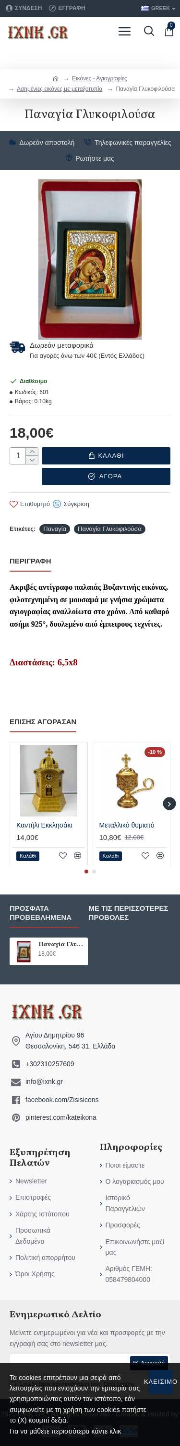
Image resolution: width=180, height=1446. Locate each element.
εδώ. (130, 1431)
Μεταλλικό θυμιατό (127, 823)
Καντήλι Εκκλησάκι (44, 823)
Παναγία (54, 526)
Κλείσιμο (161, 1381)
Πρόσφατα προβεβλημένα (41, 911)
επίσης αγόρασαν (43, 720)
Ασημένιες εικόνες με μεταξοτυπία (60, 89)
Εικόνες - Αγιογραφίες (99, 78)
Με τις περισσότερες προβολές (128, 911)
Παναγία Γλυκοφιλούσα (110, 526)
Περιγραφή (30, 559)
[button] (169, 802)
